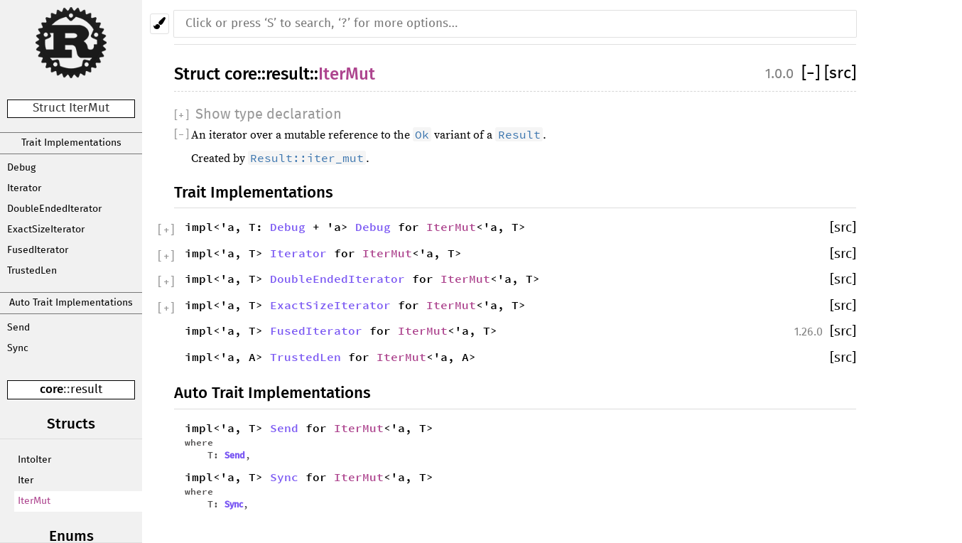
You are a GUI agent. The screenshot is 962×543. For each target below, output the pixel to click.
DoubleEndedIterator (54, 209)
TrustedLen (32, 271)
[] (812, 73)
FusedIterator (37, 250)
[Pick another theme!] (159, 24)
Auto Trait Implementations (71, 303)
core (51, 389)
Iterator (24, 188)
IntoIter (34, 460)
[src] (840, 73)
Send (18, 328)
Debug (21, 168)
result (86, 390)
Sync (17, 348)
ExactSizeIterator (46, 230)
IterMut (34, 501)
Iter (25, 480)
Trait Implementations (71, 143)
